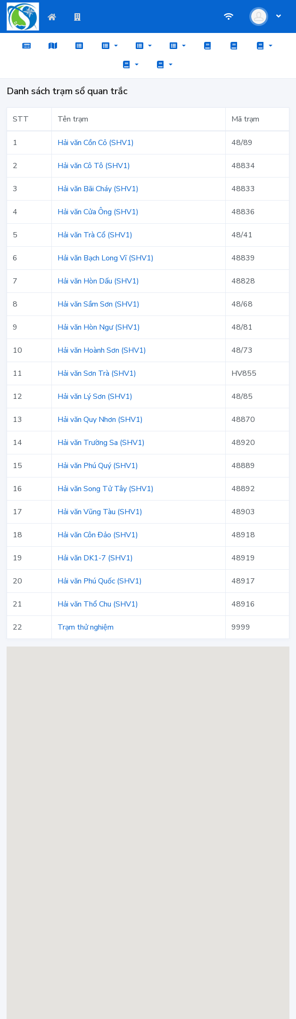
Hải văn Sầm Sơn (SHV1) (99, 304)
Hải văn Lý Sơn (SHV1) (95, 396)
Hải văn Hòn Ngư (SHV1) (99, 327)
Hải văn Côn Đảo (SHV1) (98, 535)
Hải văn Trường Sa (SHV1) (101, 442)
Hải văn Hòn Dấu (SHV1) (98, 281)
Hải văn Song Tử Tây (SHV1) (106, 489)
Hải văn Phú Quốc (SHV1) (100, 581)
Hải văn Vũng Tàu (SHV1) (100, 512)
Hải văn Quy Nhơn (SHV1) (100, 419)
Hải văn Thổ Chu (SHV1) (98, 604)
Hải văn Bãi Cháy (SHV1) (98, 189)
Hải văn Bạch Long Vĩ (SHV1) (106, 258)
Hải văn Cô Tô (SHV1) (94, 166)
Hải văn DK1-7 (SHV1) (95, 558)
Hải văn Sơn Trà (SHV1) (97, 373)
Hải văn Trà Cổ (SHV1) (95, 235)
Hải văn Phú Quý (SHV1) (98, 466)
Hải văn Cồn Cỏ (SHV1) (96, 142)
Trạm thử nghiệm (86, 627)
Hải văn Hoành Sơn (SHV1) (102, 350)
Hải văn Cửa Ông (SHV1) (98, 212)
